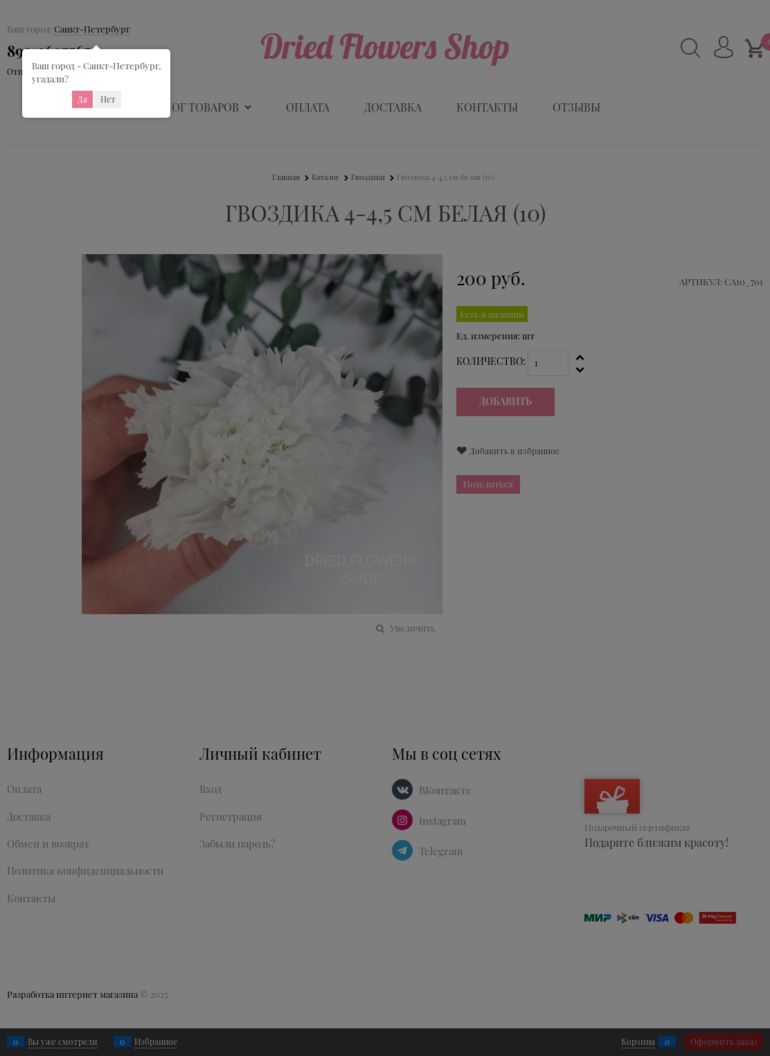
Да (82, 99)
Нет (108, 99)
